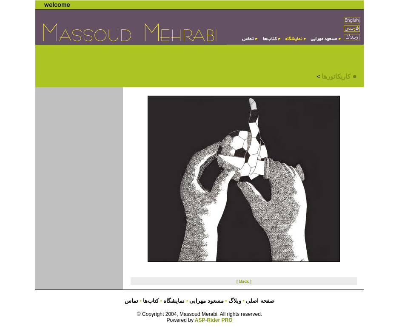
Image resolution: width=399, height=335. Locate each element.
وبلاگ (235, 301)
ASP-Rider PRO (214, 320)
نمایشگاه (173, 301)
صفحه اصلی (260, 301)
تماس (131, 301)
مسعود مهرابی (207, 301)
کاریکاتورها (336, 76)
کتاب (150, 301)
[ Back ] (244, 281)
